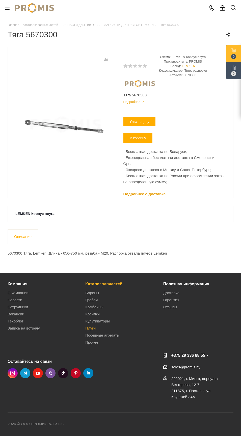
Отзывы (170, 307)
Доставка (171, 293)
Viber (50, 373)
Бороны (92, 293)
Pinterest (76, 373)
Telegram (25, 373)
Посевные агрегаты (102, 335)
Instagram (13, 373)
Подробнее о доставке (144, 194)
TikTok (63, 373)
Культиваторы (97, 321)
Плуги (90, 328)
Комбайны (94, 307)
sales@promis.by (185, 367)
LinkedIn (88, 373)
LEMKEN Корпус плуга (35, 214)
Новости (15, 300)
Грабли (91, 300)
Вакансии (16, 314)
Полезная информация (186, 284)
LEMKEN (188, 66)
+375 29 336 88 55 (188, 355)
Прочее (91, 342)
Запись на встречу (24, 328)
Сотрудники (18, 307)
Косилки (92, 314)
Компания (18, 284)
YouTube (38, 373)
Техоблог (15, 321)
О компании (18, 293)
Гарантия (171, 300)
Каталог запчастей (103, 284)
